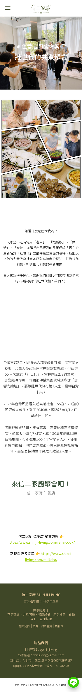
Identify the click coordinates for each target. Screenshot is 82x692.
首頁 (35, 626)
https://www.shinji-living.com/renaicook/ (41, 542)
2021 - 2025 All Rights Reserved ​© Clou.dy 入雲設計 (41, 685)
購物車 (59, 626)
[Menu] (8, 8)
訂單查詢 (46, 626)
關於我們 (24, 626)
